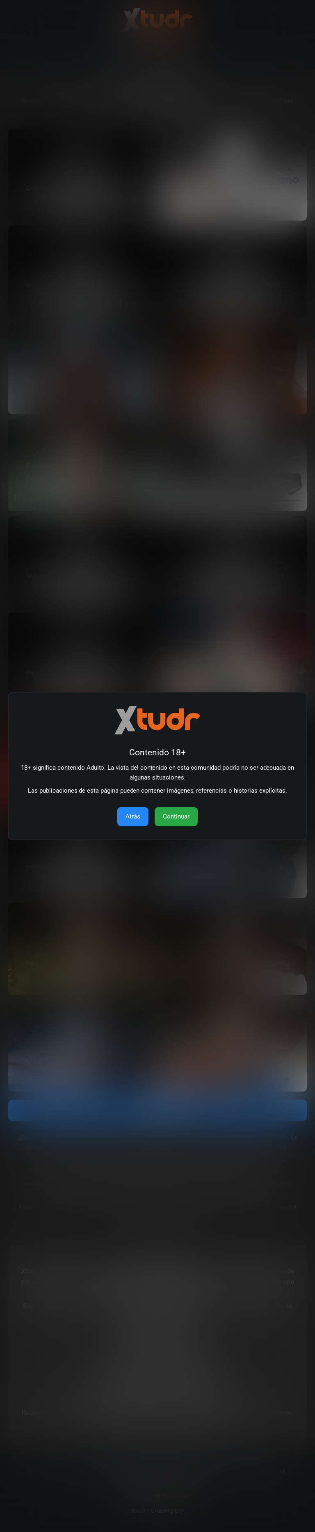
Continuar (176, 816)
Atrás (133, 816)
